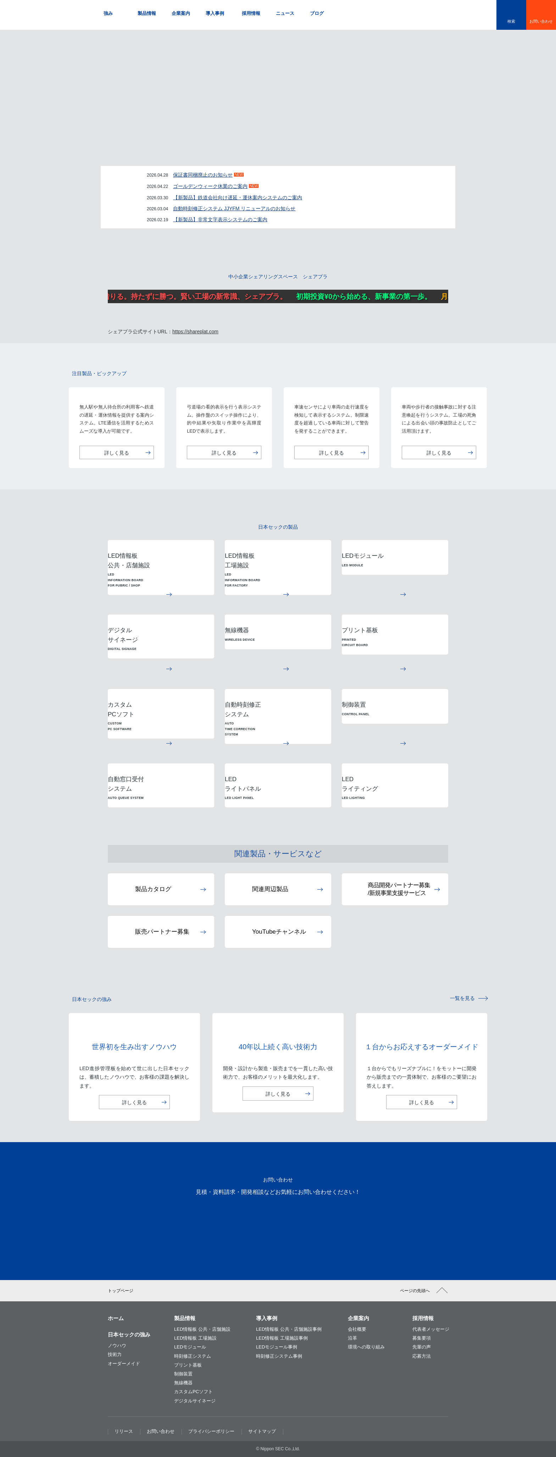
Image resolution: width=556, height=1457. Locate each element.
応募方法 (421, 1356)
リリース (124, 1431)
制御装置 (183, 1374)
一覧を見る (462, 998)
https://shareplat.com (195, 331)
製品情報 (184, 1318)
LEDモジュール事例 (276, 1347)
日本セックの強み (129, 1334)
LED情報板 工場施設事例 (282, 1338)
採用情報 (423, 1318)
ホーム (116, 1318)
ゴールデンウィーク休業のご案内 (210, 186)
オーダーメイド (124, 1363)
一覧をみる (433, 208)
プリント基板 (188, 1365)
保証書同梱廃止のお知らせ (203, 175)
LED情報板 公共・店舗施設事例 (289, 1329)
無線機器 (183, 1382)
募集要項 (421, 1338)
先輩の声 (421, 1347)
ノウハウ (117, 1345)
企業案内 (358, 1318)
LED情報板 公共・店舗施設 (202, 1329)
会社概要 (357, 1329)
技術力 (115, 1354)
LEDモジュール (190, 1347)
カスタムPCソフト (193, 1391)
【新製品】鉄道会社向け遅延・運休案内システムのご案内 (237, 197)
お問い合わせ (541, 21)
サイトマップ (262, 1431)
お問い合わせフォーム (363, 1234)
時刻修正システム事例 (279, 1356)
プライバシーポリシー (211, 1431)
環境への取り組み (366, 1347)
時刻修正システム (192, 1356)
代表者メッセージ (430, 1329)
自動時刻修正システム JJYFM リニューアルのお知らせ (234, 208)
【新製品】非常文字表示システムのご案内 (220, 219)
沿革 (352, 1338)
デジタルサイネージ (195, 1400)
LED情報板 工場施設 (195, 1338)
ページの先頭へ (415, 1290)
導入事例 (266, 1318)
